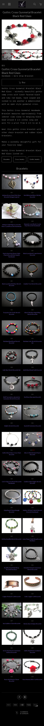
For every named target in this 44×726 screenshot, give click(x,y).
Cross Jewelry (19, 159)
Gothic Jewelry (35, 159)
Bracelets (7, 159)
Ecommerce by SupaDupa (24, 713)
